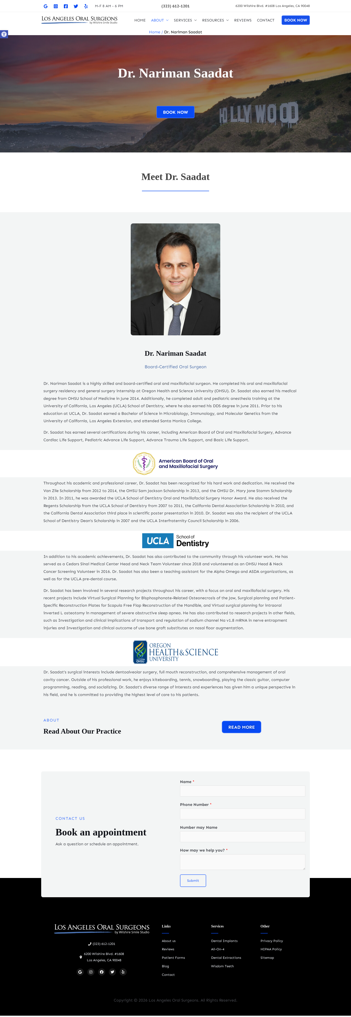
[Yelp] (86, 6)
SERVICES (183, 20)
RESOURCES (213, 20)
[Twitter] (76, 6)
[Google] (45, 6)
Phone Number (196, 805)
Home (154, 32)
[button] (175, 6)
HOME (140, 20)
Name (187, 781)
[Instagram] (56, 6)
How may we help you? (204, 851)
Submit (193, 882)
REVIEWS (243, 20)
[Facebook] (66, 6)
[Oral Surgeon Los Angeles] (79, 19)
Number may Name (198, 828)
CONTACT (265, 20)
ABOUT (157, 20)
